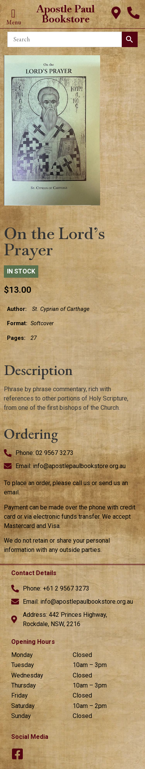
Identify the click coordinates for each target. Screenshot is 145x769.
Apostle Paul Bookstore (65, 13)
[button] (14, 13)
